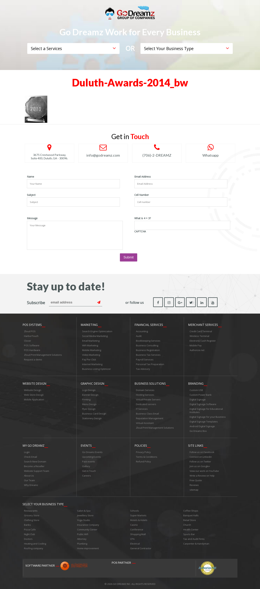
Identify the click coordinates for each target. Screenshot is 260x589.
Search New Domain (35, 460)
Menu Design (89, 403)
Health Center (190, 528)
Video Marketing (91, 354)
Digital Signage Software (203, 403)
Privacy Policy (143, 451)
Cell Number (141, 195)
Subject (31, 195)
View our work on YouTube (204, 469)
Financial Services (149, 324)
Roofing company (33, 547)
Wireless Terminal (199, 335)
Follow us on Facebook (202, 451)
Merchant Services (203, 324)
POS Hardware (32, 349)
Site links (195, 444)
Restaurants (31, 509)
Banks (27, 523)
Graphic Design (92, 383)
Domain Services (145, 389)
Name (30, 176)
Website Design (34, 383)
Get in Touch (89, 469)
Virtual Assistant (145, 422)
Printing (86, 398)
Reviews (194, 484)
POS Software (31, 345)
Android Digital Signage (202, 425)
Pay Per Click (89, 359)
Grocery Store (31, 514)
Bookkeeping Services (148, 340)
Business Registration (148, 349)
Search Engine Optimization (97, 331)
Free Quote (196, 479)
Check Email (30, 455)
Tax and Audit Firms (194, 537)
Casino (134, 523)
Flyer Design (89, 408)
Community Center (87, 528)
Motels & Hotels (138, 518)
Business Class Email (147, 412)
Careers (86, 474)
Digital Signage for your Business (208, 416)
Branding (195, 383)
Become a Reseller (34, 465)
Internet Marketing (92, 363)
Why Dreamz (31, 484)
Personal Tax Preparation (150, 363)
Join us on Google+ (200, 465)
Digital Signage (198, 398)
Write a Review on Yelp (202, 474)
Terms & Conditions (146, 455)
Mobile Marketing (91, 349)
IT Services (142, 408)
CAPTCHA (140, 231)
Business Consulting (147, 345)
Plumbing (82, 542)
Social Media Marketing (95, 335)
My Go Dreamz (33, 444)
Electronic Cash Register (203, 340)
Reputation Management (149, 417)
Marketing (89, 324)
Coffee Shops (190, 509)
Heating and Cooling (35, 542)
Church (187, 523)
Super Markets (138, 514)
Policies (141, 444)
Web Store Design (34, 394)
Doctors (28, 537)
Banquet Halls (191, 514)
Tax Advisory (143, 368)
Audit (139, 335)
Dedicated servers (146, 403)
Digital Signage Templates (204, 420)
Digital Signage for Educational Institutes (206, 410)
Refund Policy (143, 460)
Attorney (81, 537)
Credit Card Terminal (201, 331)
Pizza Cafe (30, 528)
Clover (27, 340)
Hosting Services (145, 394)
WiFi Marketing (90, 345)
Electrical (135, 542)
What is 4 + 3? (142, 218)
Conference (136, 528)
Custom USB (196, 389)
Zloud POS (30, 331)
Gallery (86, 465)
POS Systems (32, 324)
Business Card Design (94, 412)
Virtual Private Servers (148, 398)
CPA (132, 537)
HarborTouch (31, 335)
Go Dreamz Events (92, 451)
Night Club (29, 533)
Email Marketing (90, 340)
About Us (29, 474)
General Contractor (140, 547)
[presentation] (161, 241)
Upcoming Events (91, 455)
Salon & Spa (83, 509)
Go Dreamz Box (198, 430)
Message (32, 218)
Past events (88, 460)
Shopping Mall (138, 533)
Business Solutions (150, 383)
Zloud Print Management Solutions (43, 354)
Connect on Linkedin (201, 455)
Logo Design (89, 389)
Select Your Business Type (43, 503)
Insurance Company (88, 523)
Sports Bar (189, 533)
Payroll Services (144, 359)
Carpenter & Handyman (196, 542)
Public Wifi (82, 533)
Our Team (29, 479)
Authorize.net (197, 349)
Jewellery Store (85, 514)
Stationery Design (92, 417)
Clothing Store (31, 518)
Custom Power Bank (201, 394)
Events (86, 444)
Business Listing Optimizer (96, 368)
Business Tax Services (148, 354)
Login (27, 451)
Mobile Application (34, 398)
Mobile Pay (196, 345)
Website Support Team (36, 469)
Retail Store (189, 518)
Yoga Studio (83, 518)
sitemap (194, 488)
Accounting (142, 331)
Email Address (142, 176)
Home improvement (88, 547)
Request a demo (33, 359)
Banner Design (90, 394)
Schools (134, 509)
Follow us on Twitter (200, 460)
